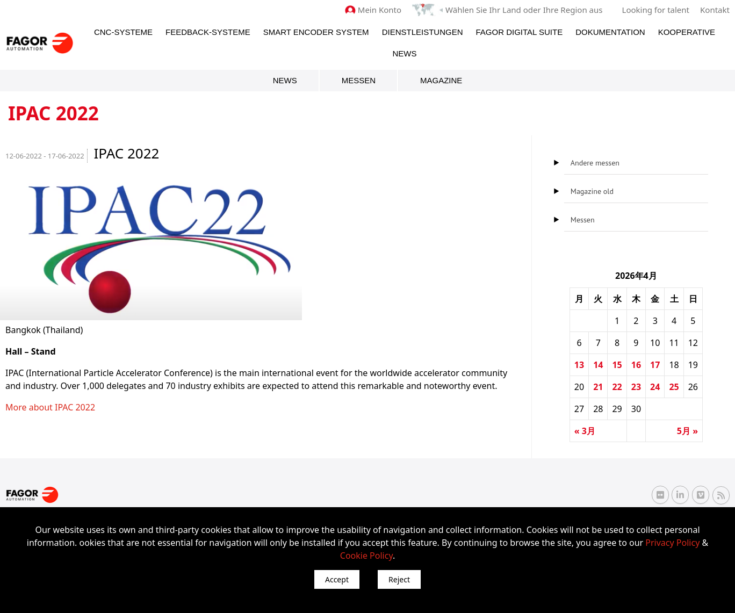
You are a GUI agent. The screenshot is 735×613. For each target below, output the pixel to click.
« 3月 (584, 431)
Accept (337, 579)
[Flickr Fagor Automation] (660, 495)
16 (636, 365)
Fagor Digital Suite (519, 32)
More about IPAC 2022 (50, 407)
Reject (399, 579)
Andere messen (595, 163)
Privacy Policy (672, 543)
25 (674, 387)
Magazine (441, 80)
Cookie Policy (366, 555)
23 (636, 387)
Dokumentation (610, 32)
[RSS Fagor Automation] (721, 495)
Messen (359, 80)
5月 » (687, 431)
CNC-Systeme (123, 32)
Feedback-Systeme (207, 32)
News (405, 53)
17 (655, 365)
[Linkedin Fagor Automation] (680, 495)
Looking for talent (655, 9)
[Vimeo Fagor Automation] (700, 495)
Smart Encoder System (316, 32)
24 (655, 387)
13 (579, 365)
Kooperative (686, 32)
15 (617, 365)
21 (598, 387)
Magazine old (592, 191)
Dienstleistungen (422, 32)
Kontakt (715, 9)
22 (617, 387)
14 (598, 365)
